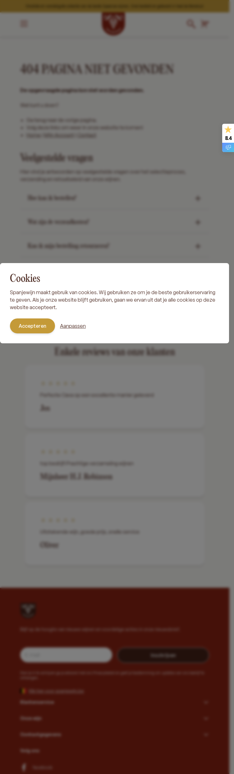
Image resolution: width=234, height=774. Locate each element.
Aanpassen (73, 326)
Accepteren (32, 326)
